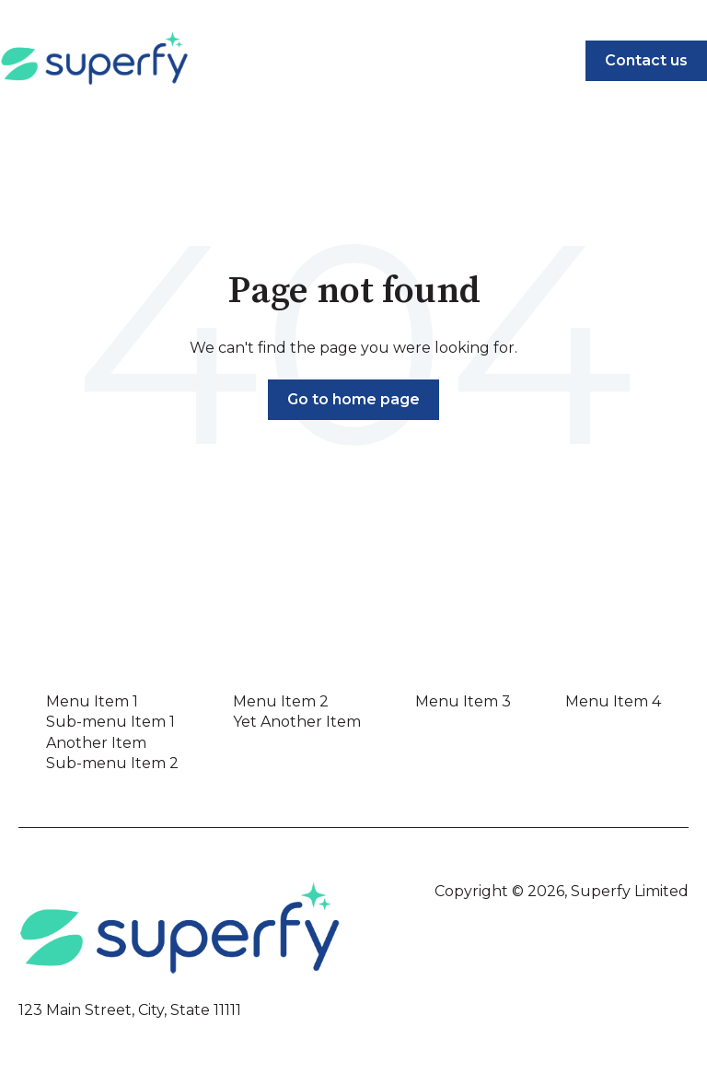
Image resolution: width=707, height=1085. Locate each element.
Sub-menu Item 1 (110, 721)
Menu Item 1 (92, 701)
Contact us (646, 60)
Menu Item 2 (281, 701)
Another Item (96, 743)
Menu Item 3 (463, 701)
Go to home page (353, 399)
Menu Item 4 (613, 701)
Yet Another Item (297, 721)
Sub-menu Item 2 (112, 763)
